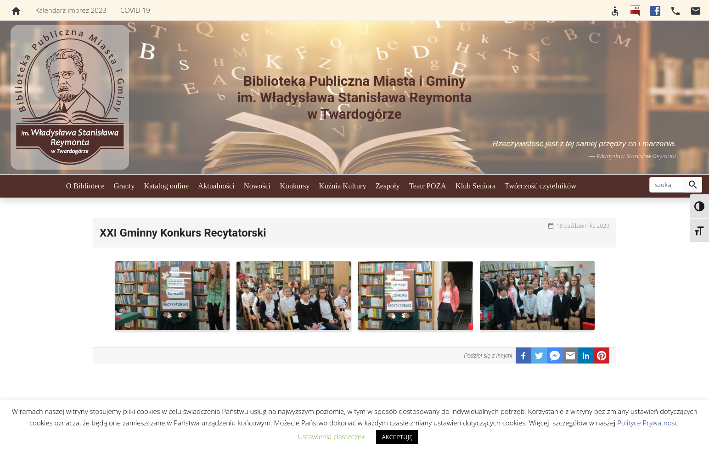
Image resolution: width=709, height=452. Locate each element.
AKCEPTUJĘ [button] (397, 437)
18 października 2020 (583, 226)
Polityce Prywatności (648, 422)
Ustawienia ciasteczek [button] (331, 436)
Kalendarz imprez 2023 (71, 10)
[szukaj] (666, 185)
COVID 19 (135, 10)
